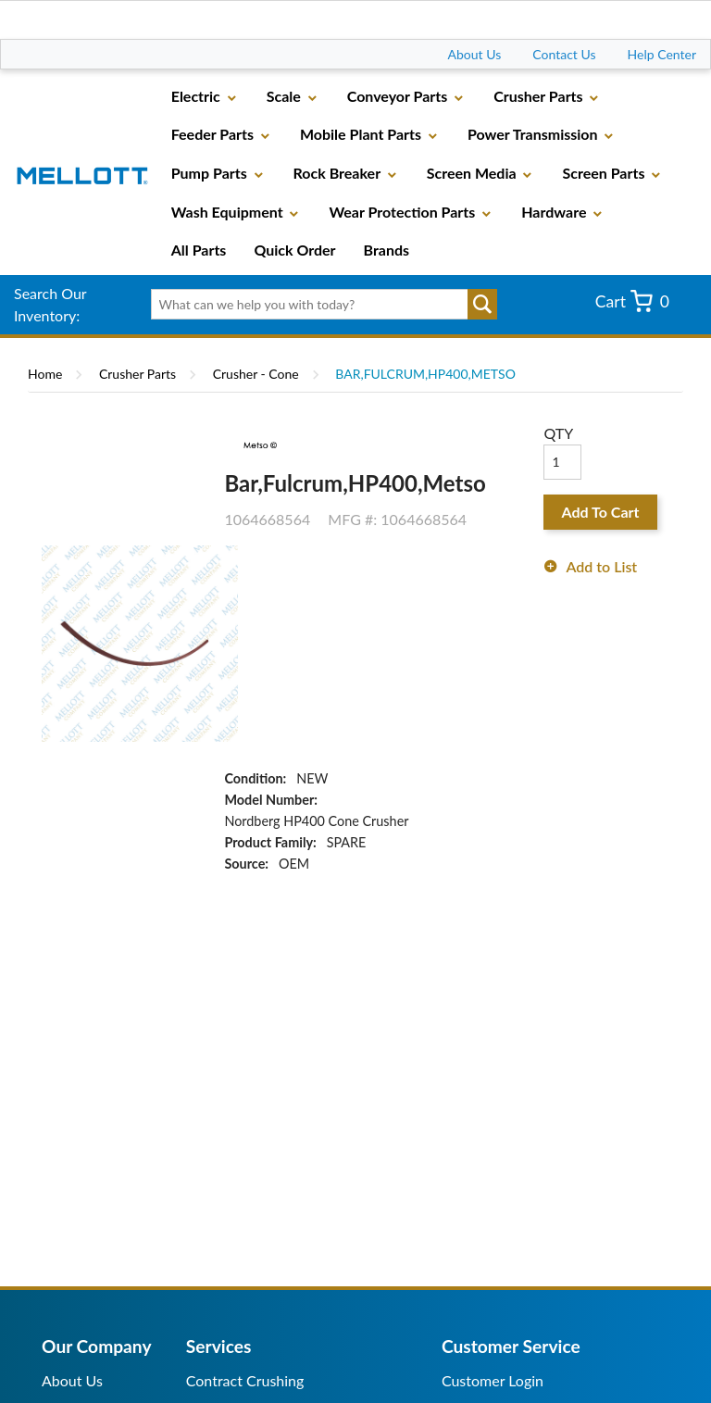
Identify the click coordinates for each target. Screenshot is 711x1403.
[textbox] (318, 304)
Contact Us (563, 54)
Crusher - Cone (256, 374)
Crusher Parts (137, 374)
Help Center (662, 54)
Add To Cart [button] (601, 511)
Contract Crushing (245, 1380)
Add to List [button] (601, 566)
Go (482, 304)
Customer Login (492, 1380)
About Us (475, 54)
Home (45, 374)
